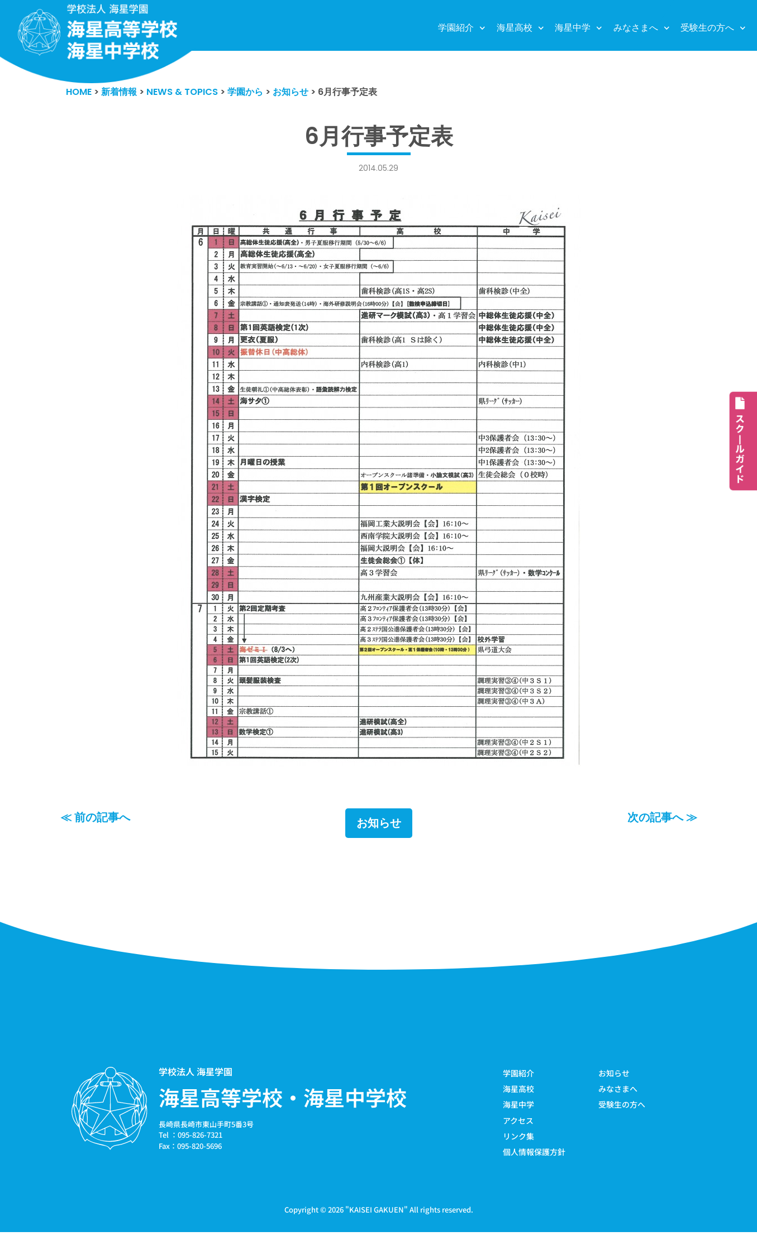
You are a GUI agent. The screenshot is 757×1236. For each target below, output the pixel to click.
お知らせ (378, 824)
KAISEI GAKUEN (376, 1213)
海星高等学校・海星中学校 (283, 1099)
